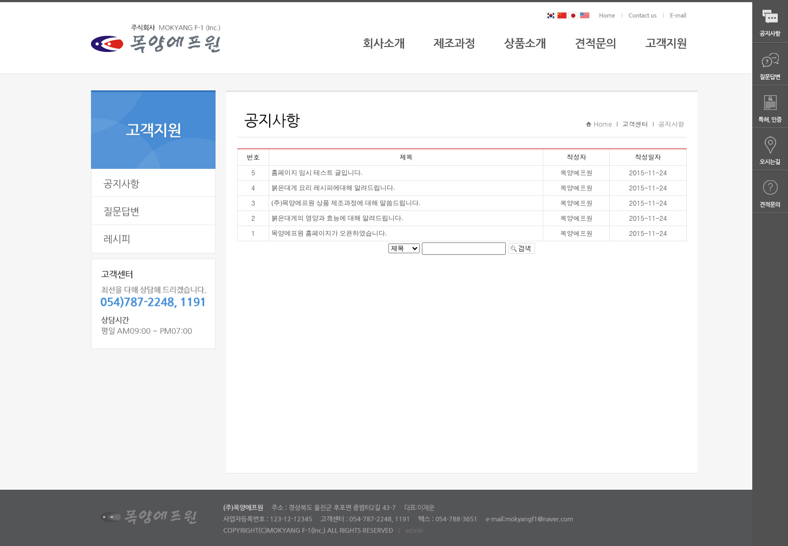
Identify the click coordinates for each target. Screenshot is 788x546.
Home (603, 123)
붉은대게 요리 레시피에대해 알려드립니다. (333, 188)
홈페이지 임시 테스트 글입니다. (316, 172)
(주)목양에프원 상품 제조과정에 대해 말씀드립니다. (345, 203)
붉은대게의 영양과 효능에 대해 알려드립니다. (337, 218)
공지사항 (671, 123)
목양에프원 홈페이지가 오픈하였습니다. (329, 233)
